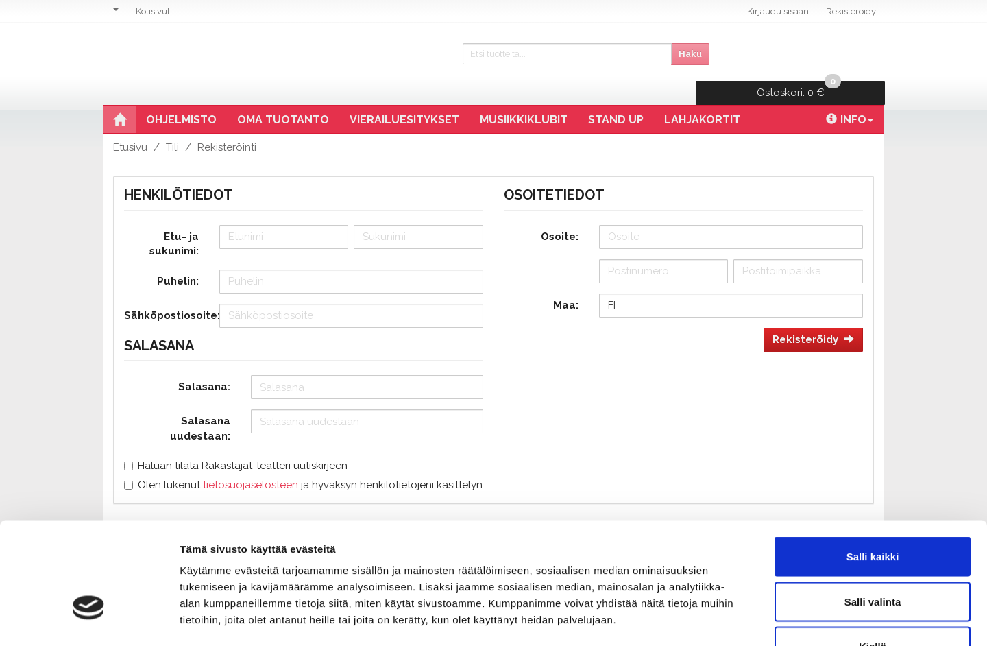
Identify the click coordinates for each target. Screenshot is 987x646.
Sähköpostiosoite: (166, 292)
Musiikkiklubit (524, 96)
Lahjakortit (702, 96)
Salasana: (204, 363)
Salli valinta (872, 511)
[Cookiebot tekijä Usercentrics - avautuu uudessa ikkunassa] (89, 619)
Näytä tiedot (733, 619)
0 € (803, 51)
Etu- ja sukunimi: (174, 220)
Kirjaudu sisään (778, 11)
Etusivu (130, 124)
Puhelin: (178, 258)
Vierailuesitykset (404, 96)
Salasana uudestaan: (200, 405)
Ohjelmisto (181, 96)
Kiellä (872, 556)
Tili (172, 124)
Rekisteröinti (226, 124)
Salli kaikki (872, 466)
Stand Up (616, 96)
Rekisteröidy (851, 11)
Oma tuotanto (283, 96)
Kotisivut (153, 11)
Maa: (565, 282)
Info (849, 96)
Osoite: (559, 213)
